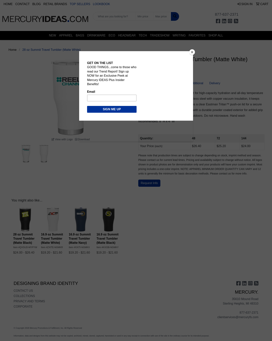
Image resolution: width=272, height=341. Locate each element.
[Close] (192, 52)
